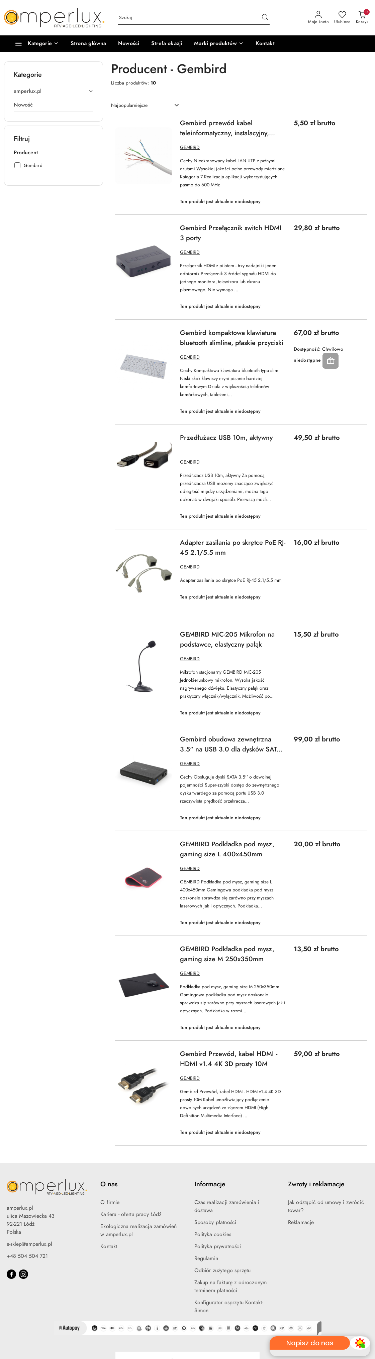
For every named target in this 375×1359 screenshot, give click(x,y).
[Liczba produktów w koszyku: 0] (362, 18)
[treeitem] (53, 91)
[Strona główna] (88, 43)
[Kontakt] (265, 43)
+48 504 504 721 (27, 1256)
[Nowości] (128, 43)
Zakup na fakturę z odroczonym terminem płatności (230, 1286)
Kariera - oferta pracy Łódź (130, 1214)
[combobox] (145, 105)
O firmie (109, 1202)
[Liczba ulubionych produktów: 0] (342, 18)
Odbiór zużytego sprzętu (222, 1270)
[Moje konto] (318, 18)
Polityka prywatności (217, 1246)
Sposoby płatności (215, 1222)
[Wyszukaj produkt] (194, 18)
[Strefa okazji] (167, 43)
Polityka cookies (212, 1234)
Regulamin (206, 1258)
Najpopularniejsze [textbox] (129, 105)
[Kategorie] (34, 43)
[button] (218, 43)
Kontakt (108, 1246)
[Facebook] (11, 1274)
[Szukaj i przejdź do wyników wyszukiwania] (265, 18)
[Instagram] (23, 1274)
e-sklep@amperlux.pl (29, 1244)
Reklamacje (301, 1222)
